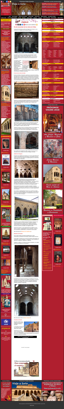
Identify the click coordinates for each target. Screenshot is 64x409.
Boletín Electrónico (45, 20)
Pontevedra (60, 54)
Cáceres (50, 56)
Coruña (55, 54)
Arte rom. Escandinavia (57, 61)
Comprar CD (6, 255)
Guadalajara (55, 67)
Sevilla (55, 69)
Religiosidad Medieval (57, 34)
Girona (50, 53)
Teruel (55, 68)
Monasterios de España (57, 99)
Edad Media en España (57, 32)
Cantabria (44, 54)
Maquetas (55, 25)
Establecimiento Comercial (46, 29)
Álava (54, 55)
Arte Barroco (55, 93)
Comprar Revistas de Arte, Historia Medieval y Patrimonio (6, 224)
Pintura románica (45, 43)
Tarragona (60, 53)
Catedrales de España (46, 99)
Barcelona (44, 53)
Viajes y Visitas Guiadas (57, 27)
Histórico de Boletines (57, 20)
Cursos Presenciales (57, 26)
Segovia (44, 50)
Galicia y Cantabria (56, 90)
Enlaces (55, 96)
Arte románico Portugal (46, 60)
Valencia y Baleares (56, 76)
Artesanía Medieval (45, 26)
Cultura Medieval (56, 33)
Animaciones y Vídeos (46, 97)
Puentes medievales (45, 46)
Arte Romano (56, 92)
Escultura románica (56, 42)
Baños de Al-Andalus (6, 27)
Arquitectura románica (46, 42)
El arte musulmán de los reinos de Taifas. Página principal (5, 23)
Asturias (50, 54)
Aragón (44, 76)
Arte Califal (55, 79)
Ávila (49, 50)
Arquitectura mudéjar (46, 64)
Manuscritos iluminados (57, 43)
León (43, 66)
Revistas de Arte (56, 24)
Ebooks (44, 24)
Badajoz (55, 56)
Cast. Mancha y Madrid (46, 86)
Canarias (55, 87)
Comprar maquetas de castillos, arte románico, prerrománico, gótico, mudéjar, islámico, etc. (6, 291)
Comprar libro (6, 150)
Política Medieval (45, 34)
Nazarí (44, 81)
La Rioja (44, 56)
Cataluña (55, 75)
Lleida (55, 53)
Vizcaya (60, 55)
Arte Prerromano (45, 92)
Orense (44, 55)
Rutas (54, 101)
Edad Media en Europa (46, 32)
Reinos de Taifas (45, 80)
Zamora (60, 50)
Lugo (49, 55)
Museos (44, 101)
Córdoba (44, 57)
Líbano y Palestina (56, 62)
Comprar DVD (6, 241)
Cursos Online (45, 27)
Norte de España (56, 77)
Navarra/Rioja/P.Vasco (46, 77)
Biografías (44, 35)
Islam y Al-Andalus (45, 79)
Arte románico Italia (45, 61)
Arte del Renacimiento (46, 93)
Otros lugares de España (46, 102)
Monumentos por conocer (46, 100)
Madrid (60, 67)
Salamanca (55, 50)
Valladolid (60, 66)
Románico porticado (56, 46)
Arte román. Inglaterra (57, 60)
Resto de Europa (45, 62)
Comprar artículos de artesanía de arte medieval (6, 310)
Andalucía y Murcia (45, 87)
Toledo (44, 68)
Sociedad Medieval (45, 33)
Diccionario (44, 96)
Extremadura (44, 75)
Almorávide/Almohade (57, 80)
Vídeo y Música (45, 25)
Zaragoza (50, 68)
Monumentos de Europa (57, 102)
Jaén (60, 56)
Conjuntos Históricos (57, 100)
